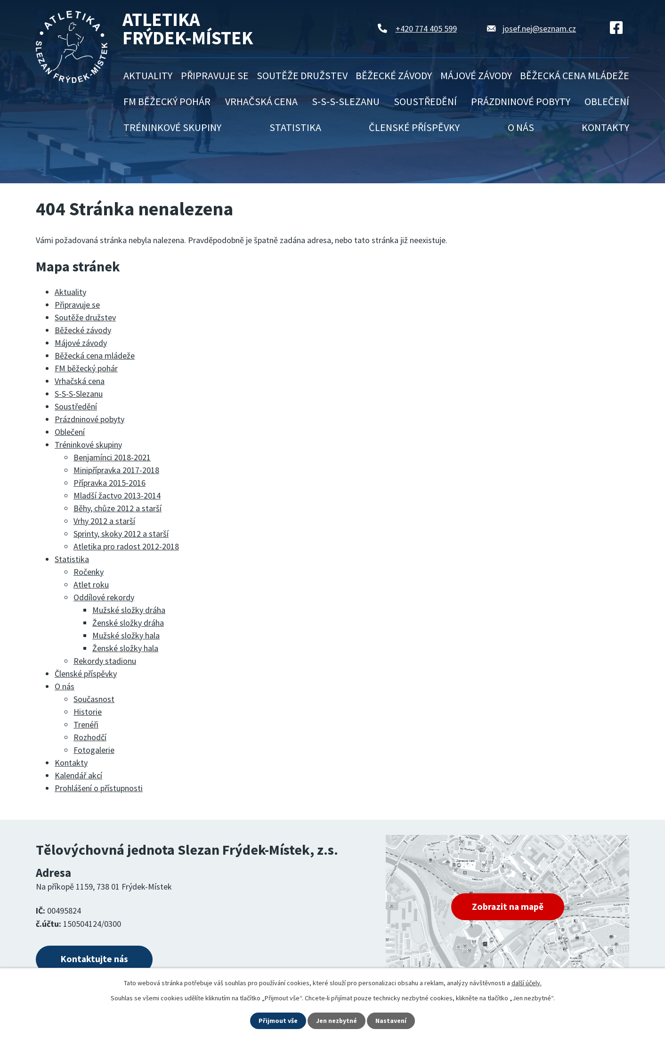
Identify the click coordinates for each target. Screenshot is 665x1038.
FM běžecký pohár (167, 101)
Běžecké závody (394, 75)
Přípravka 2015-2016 (109, 482)
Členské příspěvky (414, 127)
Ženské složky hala (125, 648)
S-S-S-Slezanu (346, 101)
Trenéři (85, 724)
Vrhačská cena (261, 101)
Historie (87, 711)
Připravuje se (215, 75)
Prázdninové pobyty (520, 101)
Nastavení (391, 1020)
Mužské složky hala (126, 635)
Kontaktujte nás (95, 959)
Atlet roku (91, 584)
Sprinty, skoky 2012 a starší (121, 533)
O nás (521, 127)
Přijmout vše (278, 1020)
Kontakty (605, 127)
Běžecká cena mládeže (574, 75)
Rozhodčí (89, 737)
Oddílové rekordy (103, 597)
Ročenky (88, 571)
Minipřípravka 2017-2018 (116, 470)
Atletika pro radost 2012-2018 (126, 546)
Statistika (295, 127)
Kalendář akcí (78, 775)
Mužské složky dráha (128, 610)
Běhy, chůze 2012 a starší (117, 508)
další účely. (526, 983)
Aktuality (147, 75)
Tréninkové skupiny (172, 127)
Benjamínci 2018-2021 (112, 457)
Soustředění (425, 101)
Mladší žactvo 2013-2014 (117, 495)
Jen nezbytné (336, 1020)
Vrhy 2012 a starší (104, 520)
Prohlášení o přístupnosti (99, 788)
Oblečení (606, 101)
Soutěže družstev (302, 75)
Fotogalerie (93, 749)
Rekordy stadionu (104, 660)
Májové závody (476, 75)
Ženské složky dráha (128, 622)
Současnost (93, 699)
